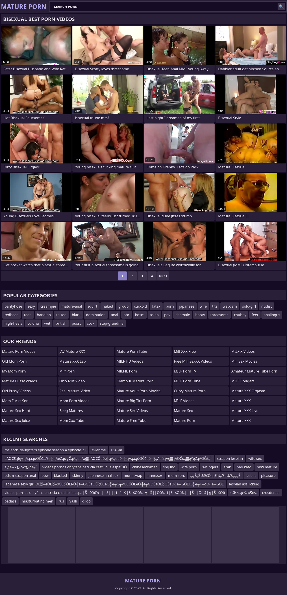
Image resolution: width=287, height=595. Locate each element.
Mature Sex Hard (16, 410)
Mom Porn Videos (74, 400)
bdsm (139, 314)
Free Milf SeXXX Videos (193, 361)
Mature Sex (183, 410)
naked (108, 306)
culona (33, 323)
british (61, 323)
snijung (169, 467)
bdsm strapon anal (20, 475)
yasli (73, 501)
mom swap (133, 475)
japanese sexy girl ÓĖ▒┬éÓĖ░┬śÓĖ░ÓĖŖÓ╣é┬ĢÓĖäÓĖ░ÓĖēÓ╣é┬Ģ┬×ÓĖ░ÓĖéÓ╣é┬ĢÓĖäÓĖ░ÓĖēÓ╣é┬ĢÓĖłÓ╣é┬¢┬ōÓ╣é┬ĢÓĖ (114, 484)
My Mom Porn (14, 371)
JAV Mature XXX (72, 351)
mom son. (176, 475)
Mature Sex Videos (132, 410)
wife (203, 306)
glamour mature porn (135, 381)
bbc (127, 314)
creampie (48, 306)
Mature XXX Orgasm (248, 390)
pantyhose (13, 306)
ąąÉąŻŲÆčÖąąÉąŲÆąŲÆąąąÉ (215, 475)
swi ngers (210, 467)
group (123, 306)
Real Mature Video (74, 390)
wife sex (255, 458)
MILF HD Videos (130, 361)
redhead (11, 314)
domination (96, 314)
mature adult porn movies (138, 390)
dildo (86, 501)
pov (167, 314)
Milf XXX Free (185, 351)
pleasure (268, 475)
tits (214, 306)
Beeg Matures (71, 410)
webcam (230, 306)
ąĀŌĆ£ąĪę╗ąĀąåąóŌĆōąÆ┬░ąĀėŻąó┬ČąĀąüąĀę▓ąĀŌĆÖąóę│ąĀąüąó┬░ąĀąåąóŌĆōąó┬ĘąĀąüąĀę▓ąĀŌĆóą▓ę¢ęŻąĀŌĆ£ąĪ (108, 458)
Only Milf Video (72, 381)
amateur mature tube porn (254, 371)
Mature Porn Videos (18, 351)
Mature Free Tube (131, 420)
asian (154, 314)
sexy (31, 306)
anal (114, 314)
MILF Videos (184, 400)
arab (227, 467)
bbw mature (267, 467)
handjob (44, 314)
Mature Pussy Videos (19, 381)
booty (200, 314)
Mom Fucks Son (15, 400)
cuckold (140, 306)
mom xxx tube (71, 420)
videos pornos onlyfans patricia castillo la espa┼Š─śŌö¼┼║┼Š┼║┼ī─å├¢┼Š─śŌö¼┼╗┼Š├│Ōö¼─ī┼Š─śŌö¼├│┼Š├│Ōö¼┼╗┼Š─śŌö (114, 492)
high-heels (13, 323)
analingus (272, 314)
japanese (186, 306)
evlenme (98, 449)
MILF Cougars (242, 381)
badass (10, 501)
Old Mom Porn (14, 361)
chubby (240, 314)
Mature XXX (241, 400)
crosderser (271, 492)
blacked (60, 475)
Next (163, 276)
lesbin (251, 475)
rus (61, 501)
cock (91, 323)
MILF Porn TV (185, 371)
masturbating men (37, 501)
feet (255, 314)
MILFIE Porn (127, 371)
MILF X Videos (242, 351)
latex (156, 306)
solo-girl (249, 306)
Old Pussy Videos (16, 390)
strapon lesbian (230, 458)
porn (170, 306)
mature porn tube (132, 351)
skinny (77, 475)
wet (47, 323)
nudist (266, 306)
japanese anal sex (103, 475)
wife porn (189, 467)
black (76, 314)
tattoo (61, 314)
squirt (92, 306)
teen (28, 314)
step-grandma (112, 323)
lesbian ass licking (244, 484)
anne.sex (155, 475)
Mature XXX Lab (72, 361)
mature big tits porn (134, 400)
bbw (45, 475)
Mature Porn (184, 420)
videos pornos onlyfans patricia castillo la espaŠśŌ (84, 467)
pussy (76, 323)
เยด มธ (116, 449)
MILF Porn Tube (187, 381)
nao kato (244, 467)
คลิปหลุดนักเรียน (243, 492)
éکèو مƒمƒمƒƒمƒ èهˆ (20, 467)
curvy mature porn (190, 390)
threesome (219, 314)
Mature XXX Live (244, 410)
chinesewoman (145, 467)
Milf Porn (67, 371)
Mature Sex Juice (16, 420)
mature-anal (71, 306)
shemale (183, 314)
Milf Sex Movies (244, 361)
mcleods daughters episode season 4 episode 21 (45, 449)
